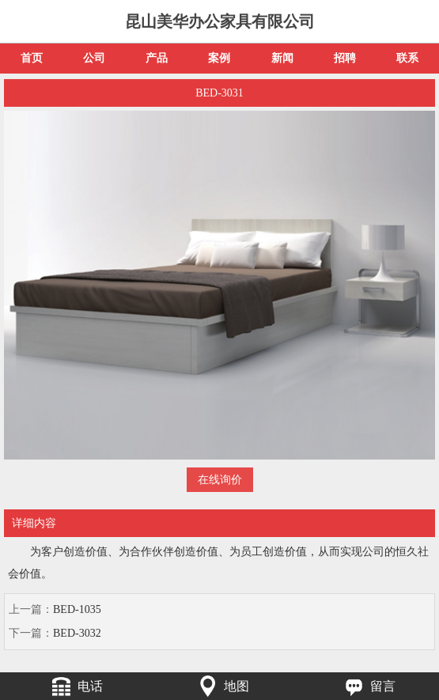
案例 (219, 58)
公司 (94, 58)
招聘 (345, 58)
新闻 (282, 58)
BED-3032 (77, 633)
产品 (157, 58)
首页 (32, 58)
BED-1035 (77, 609)
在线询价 (220, 480)
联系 (407, 58)
